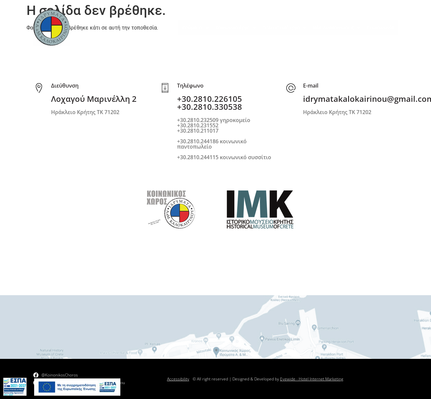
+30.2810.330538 (209, 106)
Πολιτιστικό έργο (284, 27)
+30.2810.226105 (209, 98)
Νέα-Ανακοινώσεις (336, 27)
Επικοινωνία (381, 27)
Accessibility (178, 379)
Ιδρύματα (195, 27)
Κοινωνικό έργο (235, 27)
